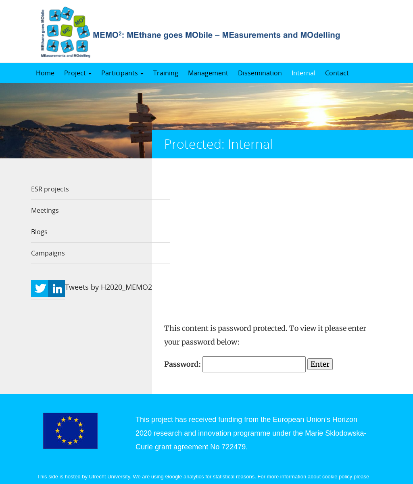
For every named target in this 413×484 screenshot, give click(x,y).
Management (208, 73)
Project (78, 73)
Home (45, 73)
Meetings (45, 210)
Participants (122, 73)
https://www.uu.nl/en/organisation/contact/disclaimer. (108, 421)
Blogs (39, 231)
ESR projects (50, 189)
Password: (235, 217)
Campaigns (48, 253)
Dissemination (260, 73)
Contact (337, 73)
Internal (303, 73)
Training (165, 73)
